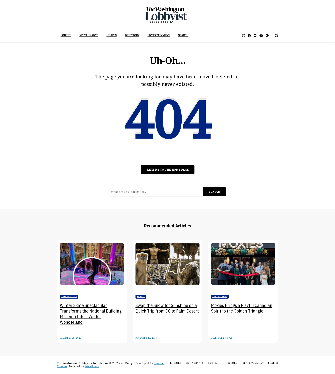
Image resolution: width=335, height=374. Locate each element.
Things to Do (69, 297)
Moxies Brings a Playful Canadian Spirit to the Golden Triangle (241, 308)
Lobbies (66, 35)
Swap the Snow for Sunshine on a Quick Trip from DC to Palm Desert (167, 308)
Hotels (112, 35)
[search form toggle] (276, 35)
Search (183, 35)
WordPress (92, 366)
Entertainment (159, 35)
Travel (141, 297)
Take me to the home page (168, 169)
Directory (132, 35)
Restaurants (89, 35)
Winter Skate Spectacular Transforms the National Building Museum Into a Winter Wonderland (90, 313)
